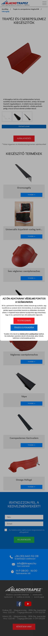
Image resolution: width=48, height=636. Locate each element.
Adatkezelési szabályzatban (29, 334)
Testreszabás (24, 320)
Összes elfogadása (24, 327)
